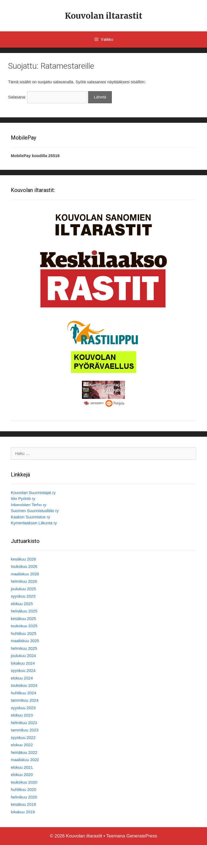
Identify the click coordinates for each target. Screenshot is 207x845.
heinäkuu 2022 (24, 752)
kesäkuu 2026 (23, 559)
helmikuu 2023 (24, 722)
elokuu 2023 (22, 715)
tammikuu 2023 (25, 730)
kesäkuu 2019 (23, 804)
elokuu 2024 (22, 678)
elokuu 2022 (22, 745)
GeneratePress (141, 836)
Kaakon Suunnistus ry (30, 517)
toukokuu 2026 (24, 566)
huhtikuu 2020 (23, 789)
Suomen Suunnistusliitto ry (35, 510)
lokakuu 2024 (23, 663)
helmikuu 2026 (24, 581)
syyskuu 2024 (23, 670)
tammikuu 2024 (25, 700)
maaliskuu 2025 (25, 640)
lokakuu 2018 (23, 812)
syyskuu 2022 (23, 737)
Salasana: (47, 97)
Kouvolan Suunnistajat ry (33, 492)
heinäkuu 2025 (24, 611)
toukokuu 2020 (24, 782)
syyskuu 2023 (23, 707)
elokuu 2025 (22, 603)
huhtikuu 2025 (23, 633)
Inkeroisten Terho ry (28, 504)
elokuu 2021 (22, 767)
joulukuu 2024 (23, 655)
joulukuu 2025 (23, 588)
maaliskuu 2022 (25, 759)
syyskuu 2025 (23, 596)
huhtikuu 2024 (23, 693)
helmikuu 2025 (24, 648)
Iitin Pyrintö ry (23, 498)
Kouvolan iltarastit (103, 16)
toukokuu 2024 (24, 685)
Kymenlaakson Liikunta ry (34, 523)
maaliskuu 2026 (25, 574)
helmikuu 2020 (24, 797)
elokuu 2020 (22, 774)
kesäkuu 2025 (23, 618)
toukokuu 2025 (24, 626)
